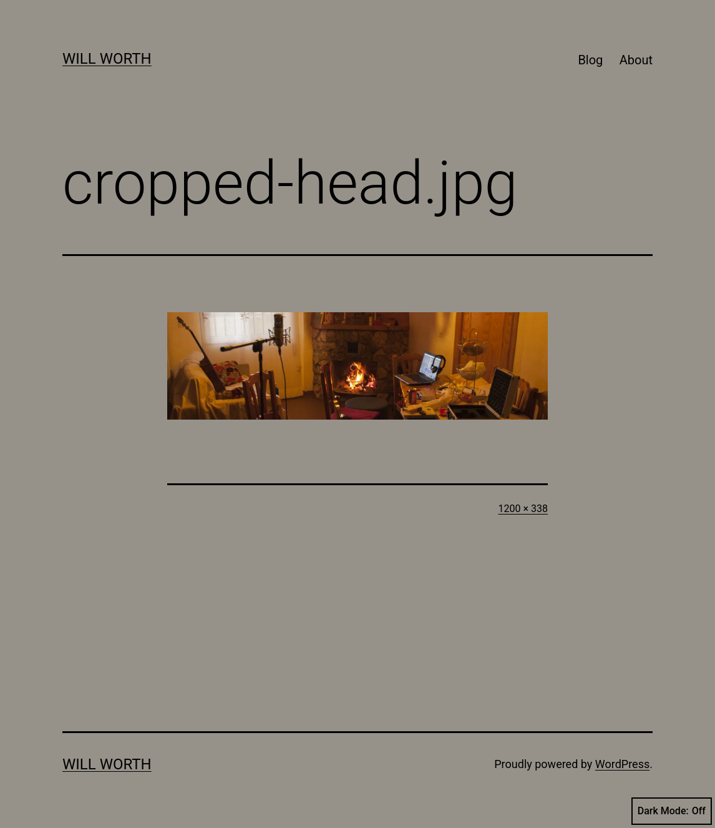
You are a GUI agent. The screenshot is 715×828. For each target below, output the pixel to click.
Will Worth (107, 58)
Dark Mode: (672, 811)
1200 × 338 (523, 509)
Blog (590, 59)
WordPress (622, 764)
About (636, 59)
